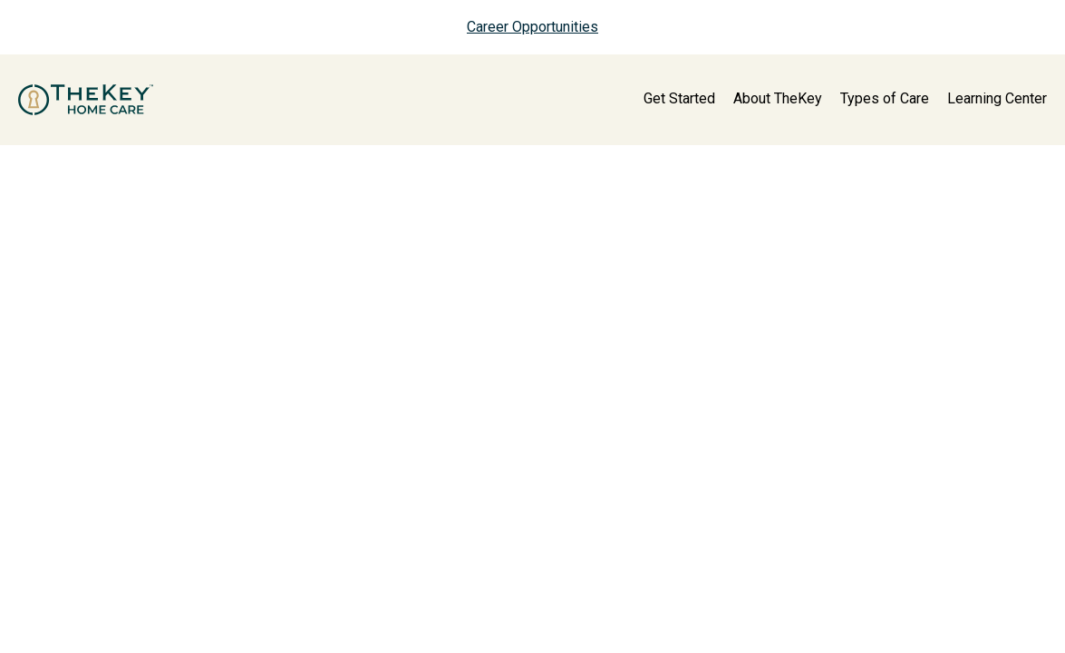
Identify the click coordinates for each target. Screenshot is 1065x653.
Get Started (679, 98)
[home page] (85, 100)
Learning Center (997, 98)
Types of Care (884, 98)
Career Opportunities (532, 26)
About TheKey (777, 98)
